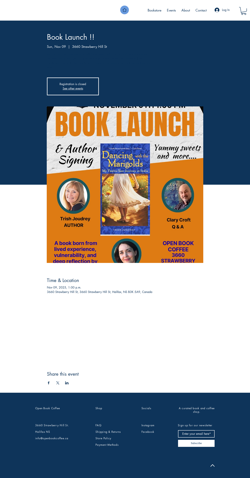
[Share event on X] (58, 382)
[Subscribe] (196, 443)
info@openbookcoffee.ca (51, 438)
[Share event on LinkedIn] (67, 382)
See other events (73, 88)
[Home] (124, 10)
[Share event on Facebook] (48, 382)
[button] (243, 11)
